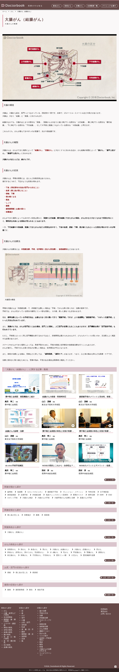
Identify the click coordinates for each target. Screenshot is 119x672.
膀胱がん (100, 552)
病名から (56, 6)
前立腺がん (10, 555)
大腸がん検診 (26, 498)
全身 (23, 639)
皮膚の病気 (8, 647)
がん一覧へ (110, 560)
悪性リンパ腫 (60, 555)
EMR (100, 495)
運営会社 (104, 611)
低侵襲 (18, 492)
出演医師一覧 (93, 6)
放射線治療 (43, 626)
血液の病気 (8, 632)
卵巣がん (23, 555)
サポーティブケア (45, 621)
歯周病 (8, 492)
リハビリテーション (45, 654)
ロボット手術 (11, 498)
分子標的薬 (103, 492)
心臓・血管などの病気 (10, 614)
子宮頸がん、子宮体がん (40, 555)
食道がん (33, 549)
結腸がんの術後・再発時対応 (54, 397)
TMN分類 (90, 492)
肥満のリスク (77, 495)
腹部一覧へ (110, 595)
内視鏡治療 (35, 495)
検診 (41, 642)
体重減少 (26, 515)
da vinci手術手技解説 (14, 465)
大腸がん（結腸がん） (60, 549)
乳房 (23, 627)
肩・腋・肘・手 (27, 629)
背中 (23, 618)
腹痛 (36, 515)
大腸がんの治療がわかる (45, 650)
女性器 (24, 625)
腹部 (23, 632)
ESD (109, 495)
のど (23, 615)
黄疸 (29, 590)
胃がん (44, 549)
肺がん (22, 549)
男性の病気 (8, 628)
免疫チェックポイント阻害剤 (55, 495)
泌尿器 (24, 636)
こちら (76, 670)
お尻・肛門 (25, 622)
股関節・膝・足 (27, 634)
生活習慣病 (8, 617)
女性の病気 (8, 630)
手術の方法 (43, 613)
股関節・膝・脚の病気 (10, 620)
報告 (41, 644)
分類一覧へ (110, 503)
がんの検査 (43, 629)
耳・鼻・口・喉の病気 (10, 638)
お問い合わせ (106, 614)
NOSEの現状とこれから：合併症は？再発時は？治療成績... (66, 465)
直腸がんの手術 (84, 498)
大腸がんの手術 (42, 498)
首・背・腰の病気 (10, 642)
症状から (68, 6)
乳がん (64, 552)
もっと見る (110, 480)
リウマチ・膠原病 (10, 624)
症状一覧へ (110, 520)
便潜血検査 (10, 495)
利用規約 (104, 609)
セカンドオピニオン (34, 492)
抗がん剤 (42, 633)
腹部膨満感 (18, 590)
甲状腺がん (76, 552)
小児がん (73, 555)
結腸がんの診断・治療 (14, 431)
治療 (41, 615)
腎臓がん (88, 552)
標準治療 (90, 495)
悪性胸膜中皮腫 (88, 555)
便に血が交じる (12, 515)
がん (5, 611)
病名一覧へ (110, 537)
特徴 (41, 647)
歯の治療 (42, 611)
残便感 (45, 515)
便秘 (8, 572)
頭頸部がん (10, 549)
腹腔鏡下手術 (51, 492)
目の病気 (7, 645)
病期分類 (42, 624)
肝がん (98, 549)
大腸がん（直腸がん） (14, 532)
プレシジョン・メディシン (71, 492)
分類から (79, 6)
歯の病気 (7, 634)
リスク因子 (43, 636)
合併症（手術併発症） (45, 639)
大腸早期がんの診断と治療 (63, 498)
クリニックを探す (109, 6)
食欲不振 (39, 590)
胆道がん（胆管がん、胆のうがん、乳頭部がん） (25, 552)
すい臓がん (52, 552)
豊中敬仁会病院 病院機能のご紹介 (20, 397)
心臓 (23, 620)
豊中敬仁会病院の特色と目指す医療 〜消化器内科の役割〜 (66, 431)
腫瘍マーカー (44, 631)
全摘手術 (23, 495)
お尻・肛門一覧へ (108, 577)
